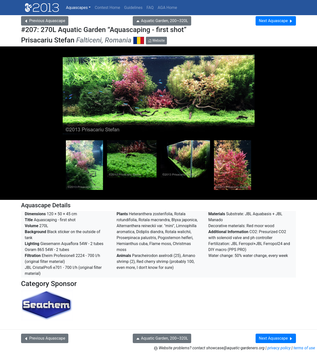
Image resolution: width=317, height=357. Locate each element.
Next (276, 20)
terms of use (304, 348)
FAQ (150, 7)
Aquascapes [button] (77, 7)
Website (156, 40)
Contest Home (107, 7)
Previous (44, 20)
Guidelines (133, 7)
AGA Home (167, 7)
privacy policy (279, 348)
